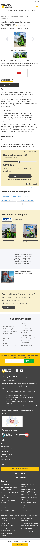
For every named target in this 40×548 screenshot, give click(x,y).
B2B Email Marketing (6, 454)
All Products (4, 16)
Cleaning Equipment (6, 489)
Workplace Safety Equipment (28, 531)
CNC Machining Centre (10, 331)
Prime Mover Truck (26, 328)
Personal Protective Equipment (29, 502)
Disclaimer (6, 184)
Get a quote (20, 544)
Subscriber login (20, 477)
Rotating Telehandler (6, 18)
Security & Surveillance (27, 505)
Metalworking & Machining (28, 492)
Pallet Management (26, 500)
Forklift (5, 343)
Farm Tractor (7, 341)
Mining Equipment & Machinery (29, 494)
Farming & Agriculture (6, 508)
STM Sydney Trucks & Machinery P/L (18, 28)
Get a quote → (20, 176)
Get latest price (21, 25)
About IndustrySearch (6, 449)
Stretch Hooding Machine (28, 338)
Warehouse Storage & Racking (29, 515)
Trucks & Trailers (25, 513)
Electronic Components (7, 505)
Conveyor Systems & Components (10, 495)
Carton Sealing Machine (10, 329)
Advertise (36, 1)
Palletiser (23, 323)
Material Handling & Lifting (28, 489)
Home (2, 443)
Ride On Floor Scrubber (28, 333)
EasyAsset (20, 406)
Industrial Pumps (5, 523)
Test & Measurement (26, 508)
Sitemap (3, 464)
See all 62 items (17, 219)
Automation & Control (6, 484)
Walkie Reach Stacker (27, 345)
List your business (20, 469)
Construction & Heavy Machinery (17, 16)
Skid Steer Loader (26, 335)
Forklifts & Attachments (7, 513)
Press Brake (24, 326)
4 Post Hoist (6, 324)
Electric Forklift (7, 333)
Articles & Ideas (5, 446)
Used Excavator (25, 340)
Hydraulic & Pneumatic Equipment (10, 515)
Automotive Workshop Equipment (9, 487)
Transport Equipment (26, 510)
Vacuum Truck (25, 342)
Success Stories (5, 462)
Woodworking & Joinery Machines (29, 526)
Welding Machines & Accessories (29, 523)
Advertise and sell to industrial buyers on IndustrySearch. (18, 410)
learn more (8, 307)
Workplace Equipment (26, 528)
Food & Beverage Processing (8, 510)
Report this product (33, 188)
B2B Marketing (5, 451)
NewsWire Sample (5, 457)
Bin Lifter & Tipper (8, 326)
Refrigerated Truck (26, 330)
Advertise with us (5, 459)
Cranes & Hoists (5, 497)
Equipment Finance (9, 336)
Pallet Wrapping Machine (10, 346)
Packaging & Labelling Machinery (29, 497)
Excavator (6, 338)
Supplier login (20, 473)
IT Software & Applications (8, 530)
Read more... (5, 140)
